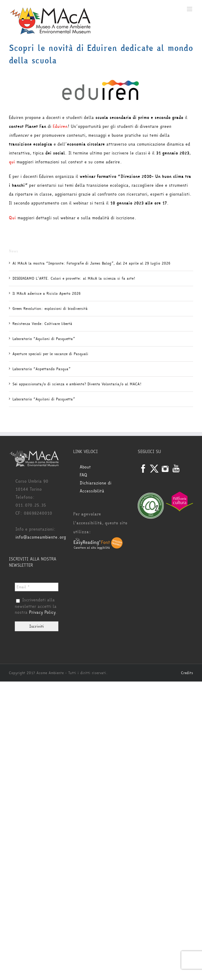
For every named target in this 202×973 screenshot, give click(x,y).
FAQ (83, 475)
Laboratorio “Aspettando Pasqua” (41, 369)
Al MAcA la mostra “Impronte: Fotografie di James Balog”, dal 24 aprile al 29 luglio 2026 (91, 263)
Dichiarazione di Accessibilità (95, 487)
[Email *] (36, 587)
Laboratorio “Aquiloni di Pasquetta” (43, 338)
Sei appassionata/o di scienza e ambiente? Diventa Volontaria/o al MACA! (76, 384)
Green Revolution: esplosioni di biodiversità (50, 308)
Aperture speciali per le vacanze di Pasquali (50, 354)
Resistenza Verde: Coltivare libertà (42, 323)
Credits (187, 673)
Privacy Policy (42, 612)
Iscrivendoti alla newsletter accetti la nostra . (36, 606)
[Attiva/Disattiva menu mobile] (190, 9)
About (85, 467)
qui (12, 162)
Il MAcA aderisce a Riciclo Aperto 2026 (46, 293)
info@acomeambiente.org (40, 537)
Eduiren (60, 126)
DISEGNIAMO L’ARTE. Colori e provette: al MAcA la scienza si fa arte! (73, 278)
